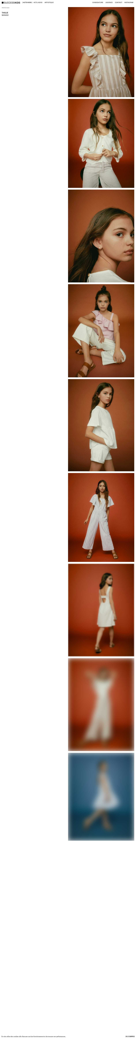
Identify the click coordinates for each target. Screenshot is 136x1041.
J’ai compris (130, 1036)
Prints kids (5, 7)
